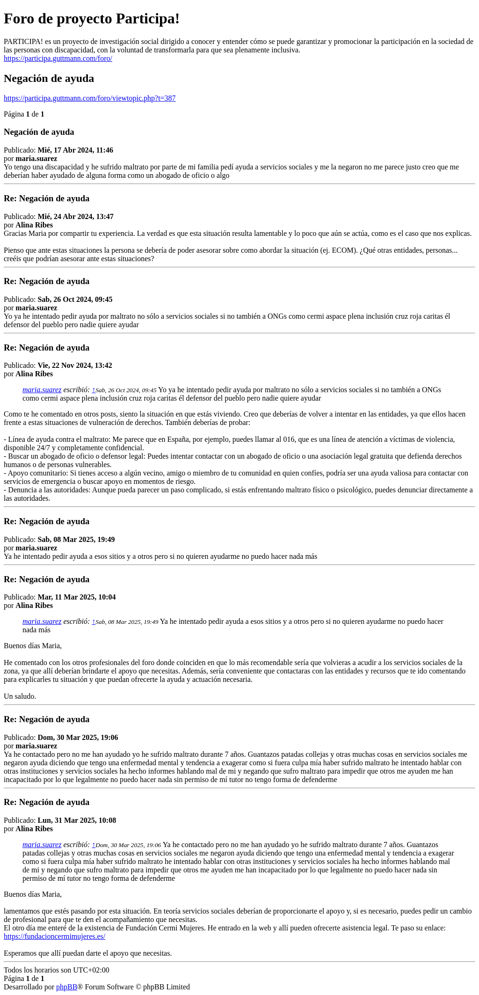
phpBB (66, 987)
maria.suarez (41, 390)
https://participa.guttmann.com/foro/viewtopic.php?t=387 (90, 98)
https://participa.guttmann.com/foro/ (58, 58)
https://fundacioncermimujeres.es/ (54, 936)
